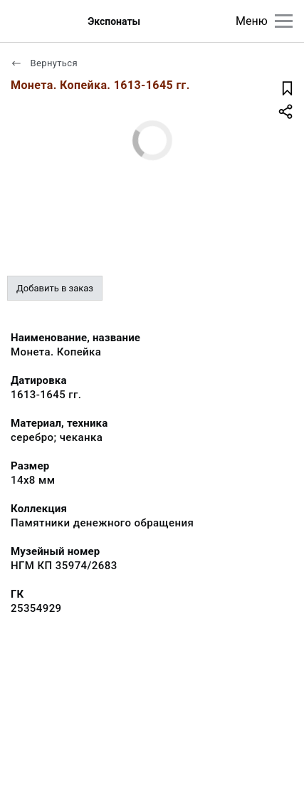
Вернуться (44, 63)
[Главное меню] (284, 21)
